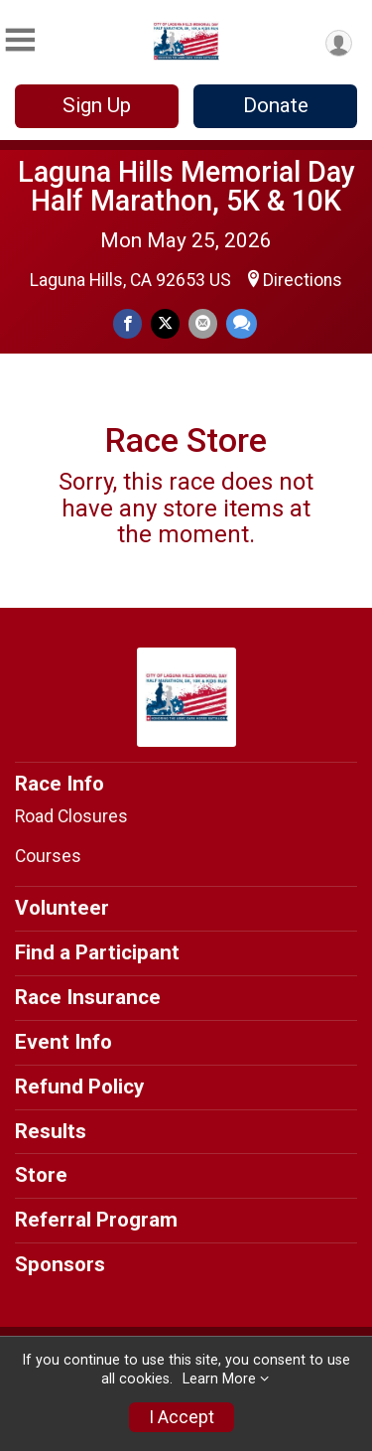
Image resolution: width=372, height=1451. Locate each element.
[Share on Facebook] (127, 323)
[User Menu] (338, 43)
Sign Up (96, 105)
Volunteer (62, 908)
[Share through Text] (241, 323)
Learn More (219, 1379)
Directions (302, 280)
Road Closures (71, 816)
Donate (276, 105)
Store (41, 1175)
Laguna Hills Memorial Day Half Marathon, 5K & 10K (186, 186)
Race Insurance (88, 997)
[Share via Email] (202, 323)
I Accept (181, 1417)
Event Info (63, 1042)
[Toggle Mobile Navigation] (20, 40)
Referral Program (96, 1220)
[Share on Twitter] (165, 323)
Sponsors (60, 1264)
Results (50, 1131)
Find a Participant (97, 952)
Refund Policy (79, 1086)
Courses (48, 856)
